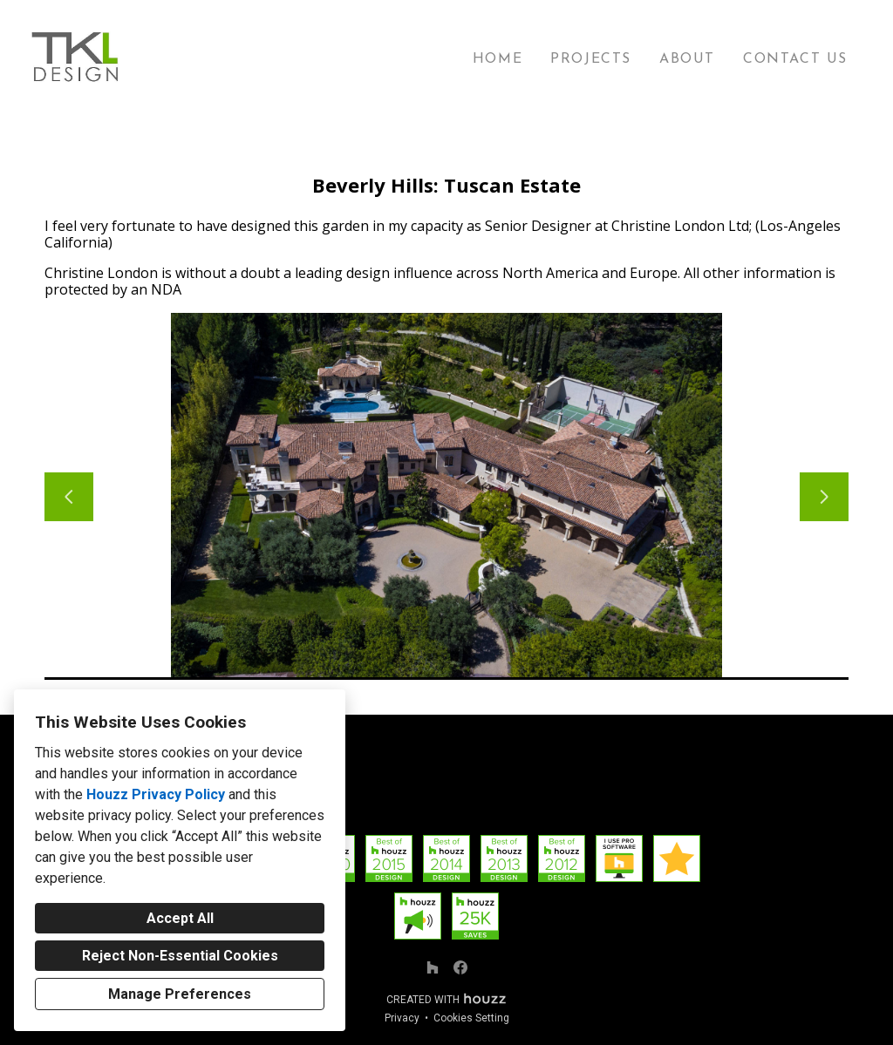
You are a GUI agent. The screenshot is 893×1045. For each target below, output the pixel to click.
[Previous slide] (68, 496)
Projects (590, 59)
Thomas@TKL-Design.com (447, 809)
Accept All (180, 918)
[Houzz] (432, 967)
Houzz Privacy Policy (155, 794)
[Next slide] (824, 496)
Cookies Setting (471, 1018)
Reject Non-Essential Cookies (180, 955)
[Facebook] (460, 967)
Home (497, 59)
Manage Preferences (179, 994)
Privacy (402, 1018)
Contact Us (795, 59)
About (687, 59)
